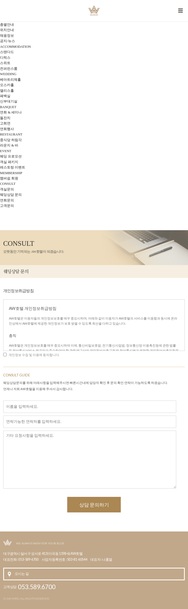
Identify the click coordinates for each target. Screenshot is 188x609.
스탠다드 (7, 52)
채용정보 (7, 36)
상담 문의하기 (94, 505)
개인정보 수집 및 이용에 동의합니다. (34, 355)
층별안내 (7, 25)
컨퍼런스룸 (8, 69)
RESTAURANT (11, 134)
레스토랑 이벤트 (12, 167)
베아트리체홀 (10, 80)
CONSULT (8, 184)
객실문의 (7, 189)
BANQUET (8, 107)
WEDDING (8, 74)
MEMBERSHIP (11, 173)
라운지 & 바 (9, 145)
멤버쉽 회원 (9, 178)
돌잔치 (5, 118)
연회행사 (7, 129)
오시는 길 (22, 574)
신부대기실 (8, 101)
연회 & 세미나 (11, 112)
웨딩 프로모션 (11, 156)
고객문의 (7, 206)
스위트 (5, 63)
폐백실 (5, 96)
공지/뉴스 (7, 41)
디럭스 (5, 58)
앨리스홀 (7, 91)
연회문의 (7, 200)
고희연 (5, 123)
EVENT (5, 151)
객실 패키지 (9, 162)
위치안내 (7, 30)
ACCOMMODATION (15, 47)
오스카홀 (7, 85)
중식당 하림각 (11, 140)
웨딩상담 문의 (11, 195)
